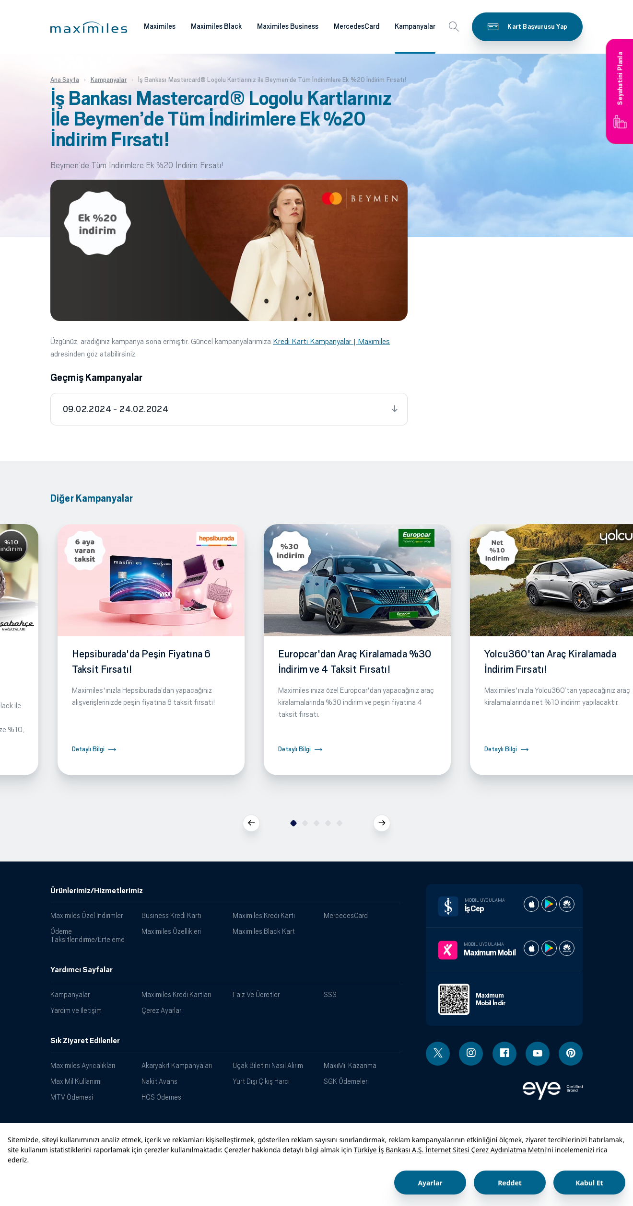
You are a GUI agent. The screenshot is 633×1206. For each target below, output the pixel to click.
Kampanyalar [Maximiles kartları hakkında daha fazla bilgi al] (415, 26)
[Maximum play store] (549, 948)
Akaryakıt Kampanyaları (176, 1065)
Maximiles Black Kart (264, 931)
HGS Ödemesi (162, 1097)
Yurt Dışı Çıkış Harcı (261, 1081)
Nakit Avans (159, 1081)
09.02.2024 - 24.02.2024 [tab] (115, 409)
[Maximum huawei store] (566, 948)
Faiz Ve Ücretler (256, 994)
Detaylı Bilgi (88, 749)
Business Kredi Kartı (171, 915)
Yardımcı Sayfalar (81, 969)
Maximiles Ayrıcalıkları (82, 1065)
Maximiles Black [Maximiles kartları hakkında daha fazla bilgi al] (216, 26)
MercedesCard (346, 915)
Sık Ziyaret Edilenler (85, 1040)
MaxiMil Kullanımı (76, 1081)
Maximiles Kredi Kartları (176, 994)
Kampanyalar (70, 994)
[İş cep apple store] (531, 904)
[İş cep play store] (549, 904)
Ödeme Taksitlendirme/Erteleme (87, 935)
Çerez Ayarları (162, 1010)
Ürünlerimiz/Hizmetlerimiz (96, 890)
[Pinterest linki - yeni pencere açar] (571, 1054)
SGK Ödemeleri (346, 1081)
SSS (330, 994)
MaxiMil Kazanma (350, 1065)
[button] (88, 27)
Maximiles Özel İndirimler (86, 915)
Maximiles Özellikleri (171, 931)
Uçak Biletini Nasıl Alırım (268, 1065)
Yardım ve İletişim (76, 1010)
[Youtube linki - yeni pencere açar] (538, 1054)
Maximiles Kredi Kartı (264, 915)
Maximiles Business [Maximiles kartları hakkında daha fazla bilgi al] (287, 26)
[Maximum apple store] (531, 948)
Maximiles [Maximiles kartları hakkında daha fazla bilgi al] (160, 26)
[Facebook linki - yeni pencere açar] (504, 1054)
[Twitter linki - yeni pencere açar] (438, 1054)
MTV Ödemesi (71, 1097)
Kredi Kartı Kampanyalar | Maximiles (331, 341)
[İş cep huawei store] (566, 904)
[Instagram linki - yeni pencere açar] (471, 1054)
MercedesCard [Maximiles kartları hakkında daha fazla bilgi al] (356, 26)
